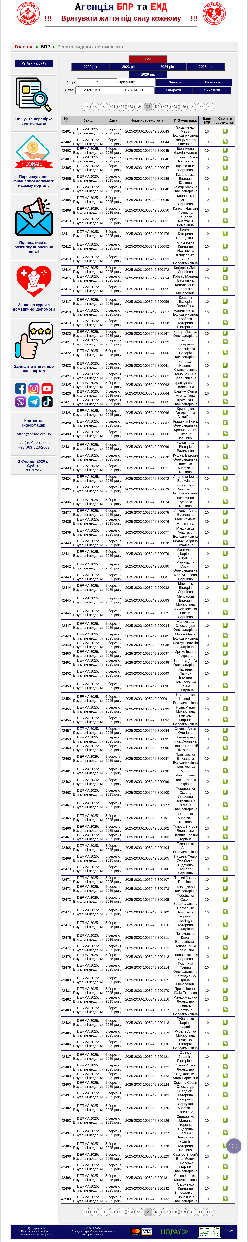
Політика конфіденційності (36, 1231)
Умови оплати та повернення (36, 1234)
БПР (45, 46)
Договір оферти (37, 1228)
